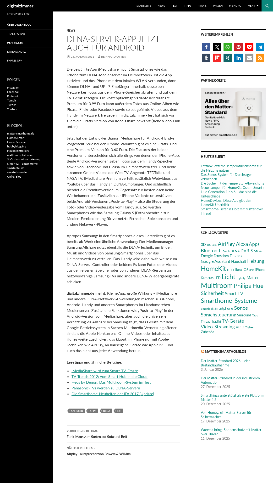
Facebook (13, 92)
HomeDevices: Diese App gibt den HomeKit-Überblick (226, 202)
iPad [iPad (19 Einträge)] (251, 269)
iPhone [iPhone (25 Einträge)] (260, 270)
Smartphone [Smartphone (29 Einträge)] (223, 308)
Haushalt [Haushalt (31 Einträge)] (238, 261)
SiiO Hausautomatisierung (23, 159)
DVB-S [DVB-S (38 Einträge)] (246, 250)
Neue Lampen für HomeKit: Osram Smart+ (232, 187)
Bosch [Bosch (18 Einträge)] (226, 251)
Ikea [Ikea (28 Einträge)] (238, 269)
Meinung (235, 5)
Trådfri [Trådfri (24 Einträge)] (216, 321)
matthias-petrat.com (20, 155)
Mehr (251, 5)
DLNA (106, 410)
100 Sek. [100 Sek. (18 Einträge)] (212, 244)
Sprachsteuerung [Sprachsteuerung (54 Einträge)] (218, 314)
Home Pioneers (16, 142)
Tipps (187, 5)
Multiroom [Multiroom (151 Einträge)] (217, 285)
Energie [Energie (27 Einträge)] (207, 256)
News (161, 5)
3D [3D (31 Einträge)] (203, 244)
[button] (206, 47)
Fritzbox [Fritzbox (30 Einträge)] (236, 255)
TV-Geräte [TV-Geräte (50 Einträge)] (233, 321)
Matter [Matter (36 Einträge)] (252, 277)
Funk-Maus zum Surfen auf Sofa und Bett (123, 433)
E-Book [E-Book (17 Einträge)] (258, 251)
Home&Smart (15, 138)
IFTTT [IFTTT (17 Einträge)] (230, 269)
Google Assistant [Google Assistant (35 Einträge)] (215, 261)
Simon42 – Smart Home (22, 163)
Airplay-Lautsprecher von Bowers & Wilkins (123, 450)
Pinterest (12, 96)
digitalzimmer (20, 5)
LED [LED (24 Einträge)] (217, 278)
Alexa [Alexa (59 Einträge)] (242, 244)
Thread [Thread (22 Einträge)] (205, 321)
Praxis (202, 5)
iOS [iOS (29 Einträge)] (245, 269)
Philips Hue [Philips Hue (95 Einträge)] (248, 285)
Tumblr (11, 100)
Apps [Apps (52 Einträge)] (254, 244)
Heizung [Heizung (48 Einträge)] (255, 261)
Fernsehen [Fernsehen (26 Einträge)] (221, 256)
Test (174, 5)
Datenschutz (16, 51)
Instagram (13, 87)
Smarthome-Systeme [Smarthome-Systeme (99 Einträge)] (229, 300)
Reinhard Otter (113, 56)
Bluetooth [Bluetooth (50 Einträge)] (211, 250)
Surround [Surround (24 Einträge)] (244, 315)
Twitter (11, 105)
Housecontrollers (18, 150)
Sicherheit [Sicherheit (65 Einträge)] (212, 293)
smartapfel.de (15, 168)
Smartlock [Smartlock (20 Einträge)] (207, 308)
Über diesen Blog (19, 24)
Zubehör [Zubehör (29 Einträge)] (207, 332)
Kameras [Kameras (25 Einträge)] (207, 278)
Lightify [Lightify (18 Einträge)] (241, 278)
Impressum (14, 60)
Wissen (218, 5)
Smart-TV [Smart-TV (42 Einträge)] (234, 293)
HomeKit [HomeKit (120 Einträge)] (213, 268)
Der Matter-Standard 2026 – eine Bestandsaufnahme (225, 363)
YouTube (12, 109)
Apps (93, 410)
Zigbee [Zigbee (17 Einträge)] (249, 327)
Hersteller (15, 42)
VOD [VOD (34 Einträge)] (240, 327)
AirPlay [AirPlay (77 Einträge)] (226, 243)
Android (77, 410)
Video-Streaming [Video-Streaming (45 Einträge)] (218, 326)
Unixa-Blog (14, 176)
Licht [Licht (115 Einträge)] (228, 277)
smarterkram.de (17, 172)
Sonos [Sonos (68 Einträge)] (241, 307)
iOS (119, 410)
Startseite (143, 5)
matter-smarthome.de (225, 351)
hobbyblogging (16, 146)
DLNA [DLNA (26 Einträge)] (235, 251)
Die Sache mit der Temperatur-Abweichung (232, 183)
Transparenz (16, 33)
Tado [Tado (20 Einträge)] (255, 315)
